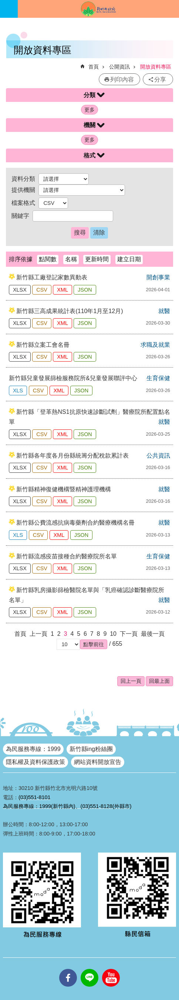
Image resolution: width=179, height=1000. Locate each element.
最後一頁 (153, 634)
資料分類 (23, 179)
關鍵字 (20, 216)
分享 (160, 79)
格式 (89, 155)
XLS (18, 390)
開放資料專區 (155, 67)
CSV (41, 290)
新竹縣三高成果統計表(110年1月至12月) (69, 311)
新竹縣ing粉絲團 (91, 749)
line (89, 969)
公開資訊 (119, 67)
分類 (89, 95)
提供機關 (23, 190)
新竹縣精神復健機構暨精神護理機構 (63, 489)
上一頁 (38, 634)
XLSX (20, 290)
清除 (99, 232)
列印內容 (122, 79)
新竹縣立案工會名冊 (43, 345)
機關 (89, 125)
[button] (93, 644)
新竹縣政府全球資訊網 (98, 9)
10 (113, 634)
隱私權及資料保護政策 (35, 762)
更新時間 (97, 259)
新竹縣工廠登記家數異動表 (51, 277)
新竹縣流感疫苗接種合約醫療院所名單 (66, 556)
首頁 (93, 67)
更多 (89, 110)
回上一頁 (131, 681)
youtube (111, 969)
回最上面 (159, 681)
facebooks (68, 969)
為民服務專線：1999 (33, 749)
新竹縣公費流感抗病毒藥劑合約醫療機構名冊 (75, 522)
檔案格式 (23, 203)
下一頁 (129, 634)
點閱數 (48, 259)
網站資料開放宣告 (97, 762)
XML (62, 290)
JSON (85, 290)
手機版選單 (9, 9)
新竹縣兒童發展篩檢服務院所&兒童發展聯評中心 (73, 378)
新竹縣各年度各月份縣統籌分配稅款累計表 (72, 455)
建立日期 (129, 259)
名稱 (71, 259)
